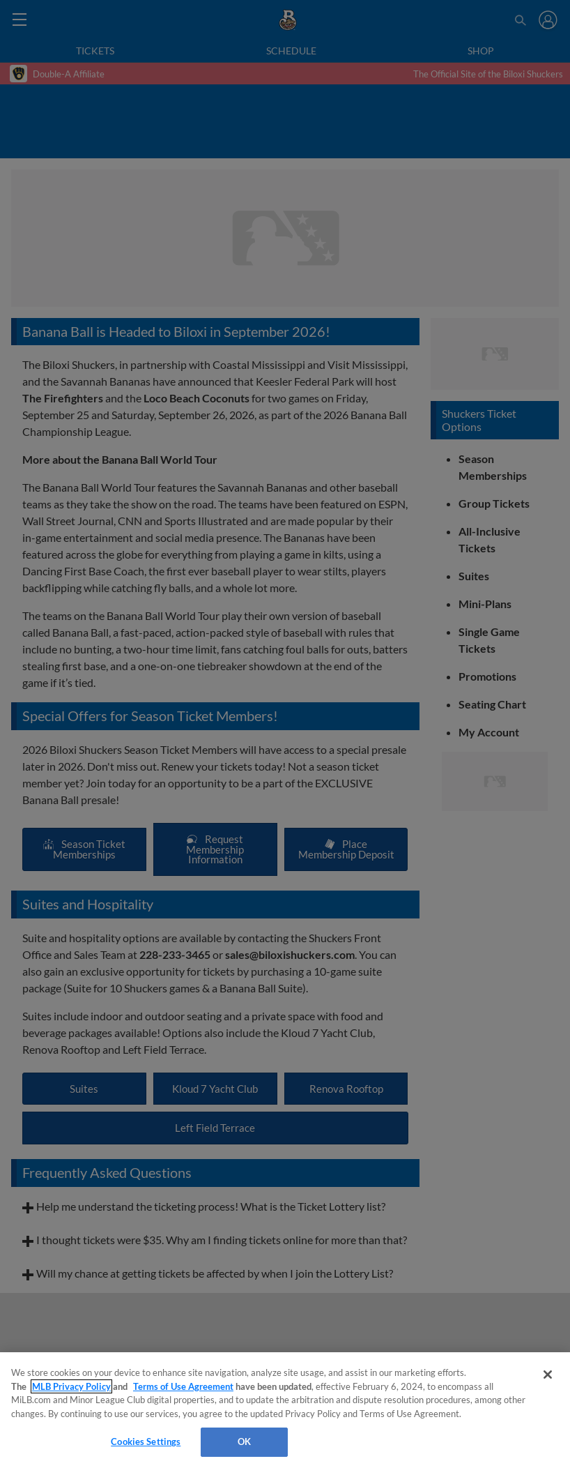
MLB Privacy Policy (71, 1386)
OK (244, 1441)
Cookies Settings (145, 1441)
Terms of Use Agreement (183, 1386)
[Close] (547, 1374)
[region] (285, 1410)
